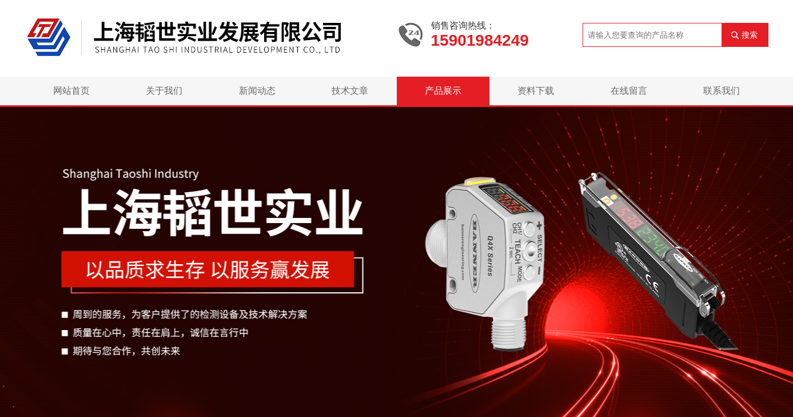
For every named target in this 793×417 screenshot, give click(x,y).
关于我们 (164, 91)
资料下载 (535, 91)
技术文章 (350, 91)
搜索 (750, 34)
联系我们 (721, 91)
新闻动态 (257, 91)
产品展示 (443, 91)
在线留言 (629, 91)
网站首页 (71, 91)
